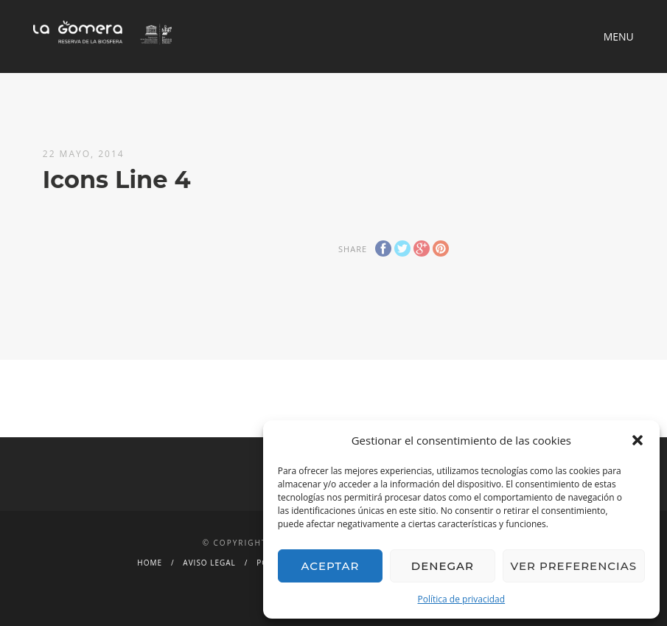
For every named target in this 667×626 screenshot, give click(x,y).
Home (149, 562)
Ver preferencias (574, 566)
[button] (637, 440)
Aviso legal (209, 562)
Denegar (442, 566)
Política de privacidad (462, 599)
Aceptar (330, 566)
